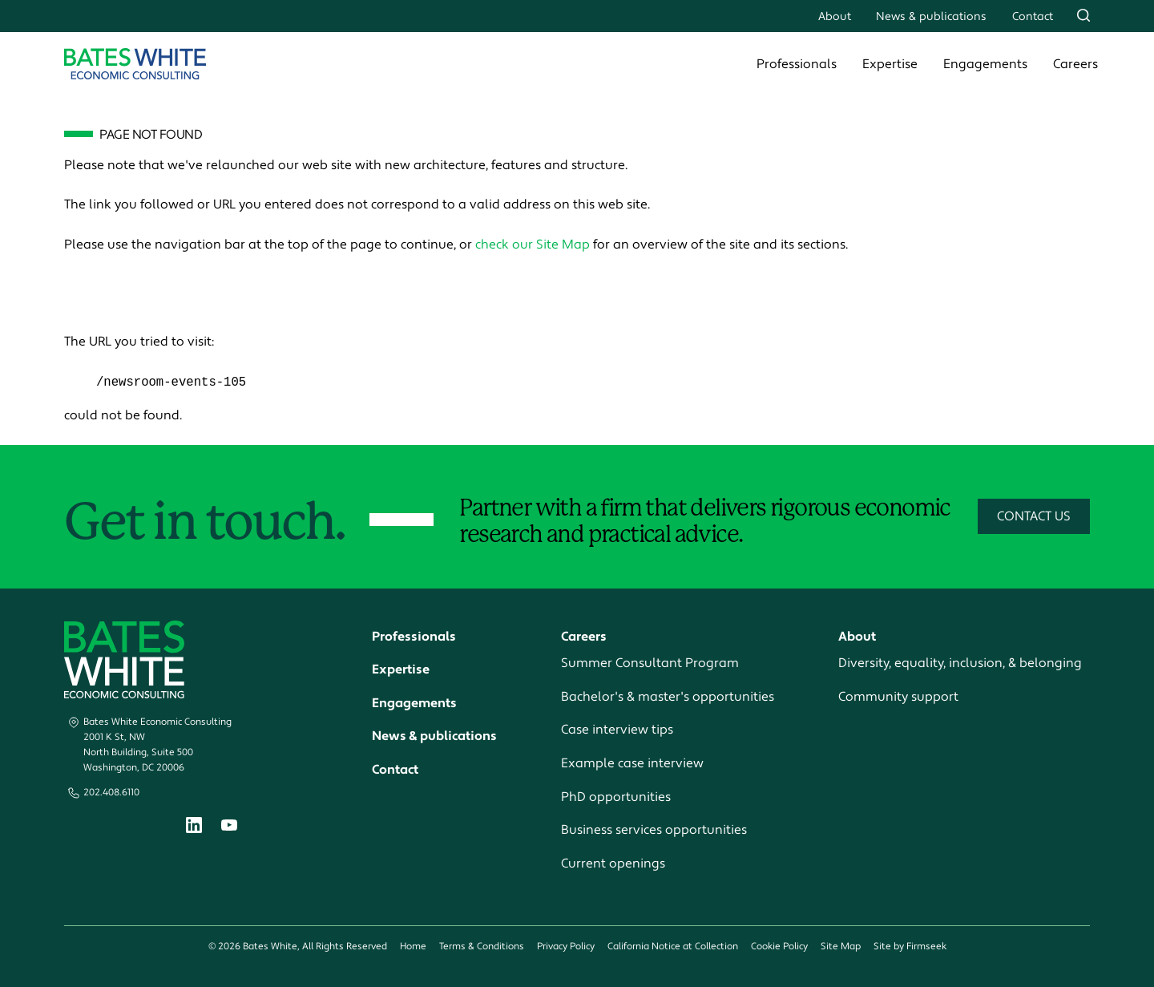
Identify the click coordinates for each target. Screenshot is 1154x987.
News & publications (931, 16)
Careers (1075, 64)
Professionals (797, 64)
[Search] (1083, 15)
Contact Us (1034, 517)
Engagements (985, 64)
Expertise (890, 64)
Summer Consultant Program (650, 664)
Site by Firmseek (910, 947)
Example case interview (632, 764)
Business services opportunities (654, 831)
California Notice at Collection (672, 947)
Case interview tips (617, 730)
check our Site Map (532, 245)
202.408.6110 (111, 793)
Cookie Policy (779, 947)
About (834, 16)
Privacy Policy (566, 947)
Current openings (613, 864)
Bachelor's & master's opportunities (667, 697)
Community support (898, 697)
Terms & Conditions (481, 947)
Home (413, 947)
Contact (1032, 16)
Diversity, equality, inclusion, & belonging (960, 664)
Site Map (841, 947)
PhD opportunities (616, 797)
